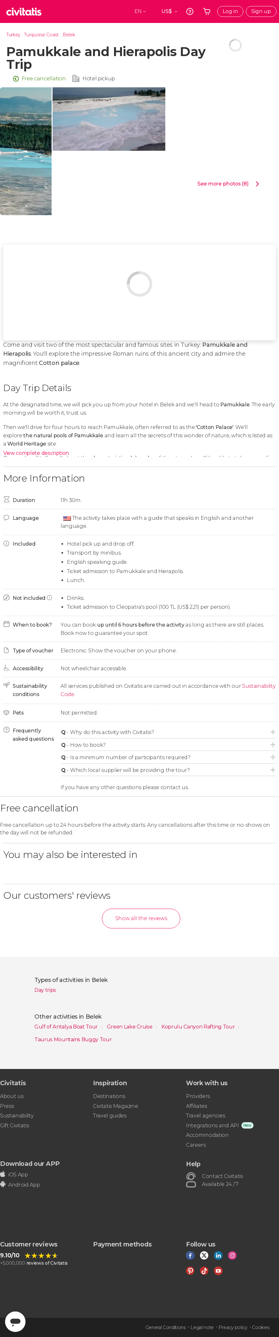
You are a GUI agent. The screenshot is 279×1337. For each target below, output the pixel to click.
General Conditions (166, 1327)
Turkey (13, 35)
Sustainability (17, 1116)
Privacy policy (232, 1327)
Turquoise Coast (41, 35)
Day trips (45, 990)
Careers (196, 1145)
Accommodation (207, 1135)
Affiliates (196, 1106)
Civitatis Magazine (115, 1106)
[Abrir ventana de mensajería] (15, 1322)
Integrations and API (212, 1126)
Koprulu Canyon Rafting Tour (198, 1027)
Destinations (109, 1096)
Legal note (202, 1327)
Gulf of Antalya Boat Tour (66, 1027)
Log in (230, 11)
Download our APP (30, 1163)
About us (11, 1096)
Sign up (261, 11)
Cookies (260, 1327)
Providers (198, 1096)
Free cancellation (44, 79)
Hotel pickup (98, 79)
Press (7, 1106)
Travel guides (109, 1116)
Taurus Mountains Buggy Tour (72, 1039)
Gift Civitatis (14, 1126)
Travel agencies (205, 1116)
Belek (69, 35)
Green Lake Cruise (130, 1027)
